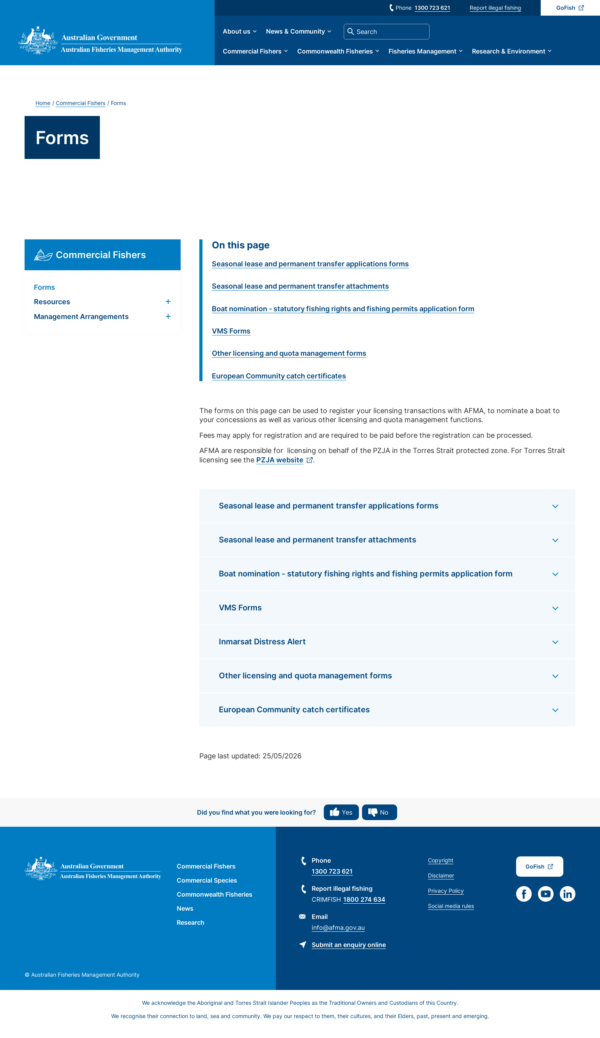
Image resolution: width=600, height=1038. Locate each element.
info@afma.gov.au (338, 936)
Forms (44, 296)
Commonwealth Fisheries (363, 55)
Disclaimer (441, 884)
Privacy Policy (446, 899)
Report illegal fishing (495, 7)
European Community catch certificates (279, 384)
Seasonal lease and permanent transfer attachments (300, 295)
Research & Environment (536, 55)
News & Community (323, 36)
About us (265, 36)
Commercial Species (207, 889)
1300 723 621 (432, 7)
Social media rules (451, 914)
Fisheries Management (451, 55)
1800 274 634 (364, 908)
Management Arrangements (81, 325)
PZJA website (280, 468)
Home (43, 111)
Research (190, 931)
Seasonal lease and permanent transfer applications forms (310, 272)
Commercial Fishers (280, 55)
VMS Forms (231, 339)
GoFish (565, 7)
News (185, 917)
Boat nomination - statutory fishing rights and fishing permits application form (343, 317)
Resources (52, 311)
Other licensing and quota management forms (289, 362)
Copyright (440, 869)
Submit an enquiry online (349, 954)
